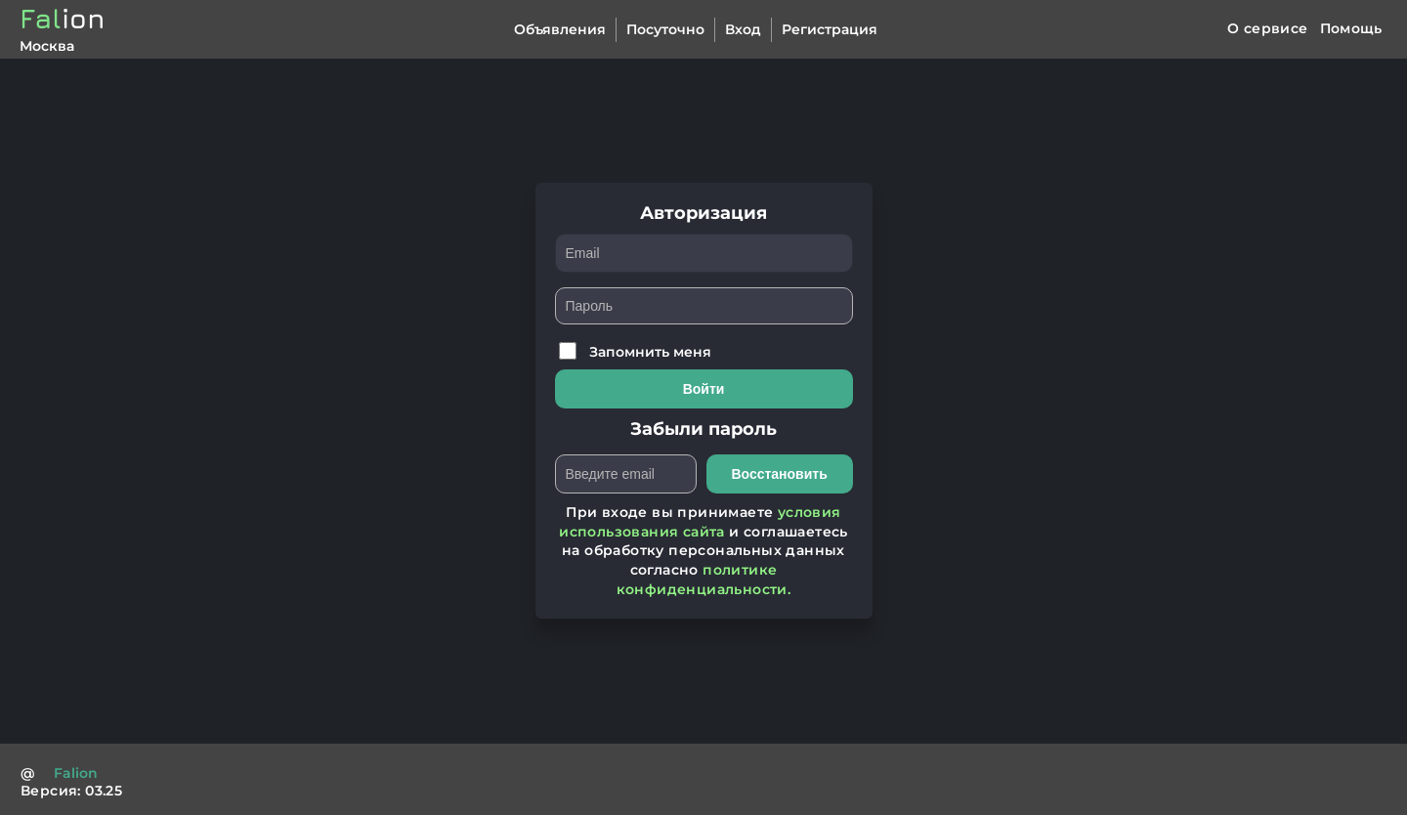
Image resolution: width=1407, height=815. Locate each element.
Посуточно (665, 29)
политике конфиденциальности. (704, 579)
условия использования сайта (700, 521)
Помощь (1351, 28)
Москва (47, 46)
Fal (63, 18)
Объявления (560, 29)
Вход (743, 29)
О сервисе (1267, 28)
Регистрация (829, 29)
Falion (76, 773)
